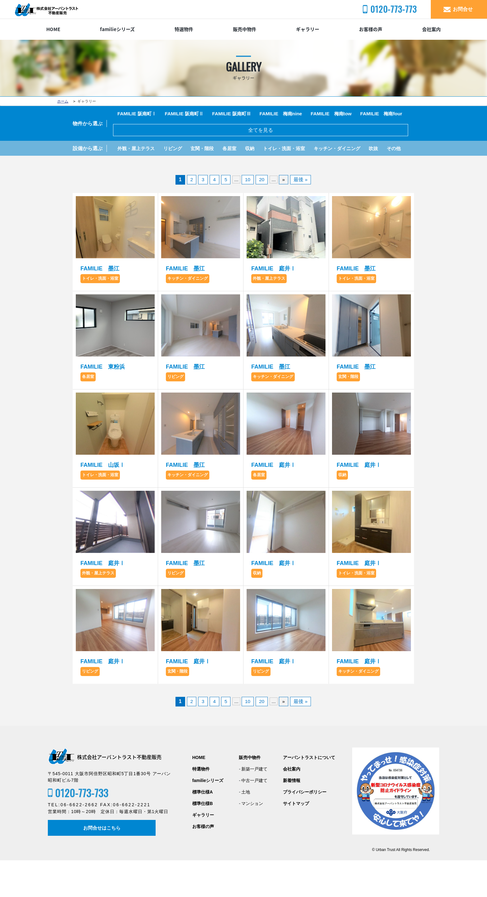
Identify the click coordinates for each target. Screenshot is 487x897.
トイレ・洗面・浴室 (296, 167)
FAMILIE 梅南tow (344, 114)
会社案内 (431, 29)
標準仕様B (202, 840)
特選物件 (184, 29)
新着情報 (291, 817)
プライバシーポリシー (304, 828)
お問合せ (463, 9)
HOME (53, 29)
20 (262, 215)
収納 (259, 167)
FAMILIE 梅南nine (290, 114)
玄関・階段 (208, 167)
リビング (177, 167)
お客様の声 (370, 29)
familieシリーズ (117, 29)
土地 (245, 828)
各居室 (237, 167)
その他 (125, 183)
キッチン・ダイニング (352, 167)
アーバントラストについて (309, 794)
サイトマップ (296, 840)
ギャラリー (307, 29)
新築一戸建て (254, 805)
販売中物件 (244, 29)
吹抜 (392, 167)
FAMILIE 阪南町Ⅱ (188, 114)
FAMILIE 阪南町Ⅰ (138, 114)
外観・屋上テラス (137, 167)
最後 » (301, 215)
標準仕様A (202, 828)
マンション (252, 840)
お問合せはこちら (102, 864)
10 (247, 215)
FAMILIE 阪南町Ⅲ (238, 114)
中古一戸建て (254, 817)
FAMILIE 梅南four (140, 131)
